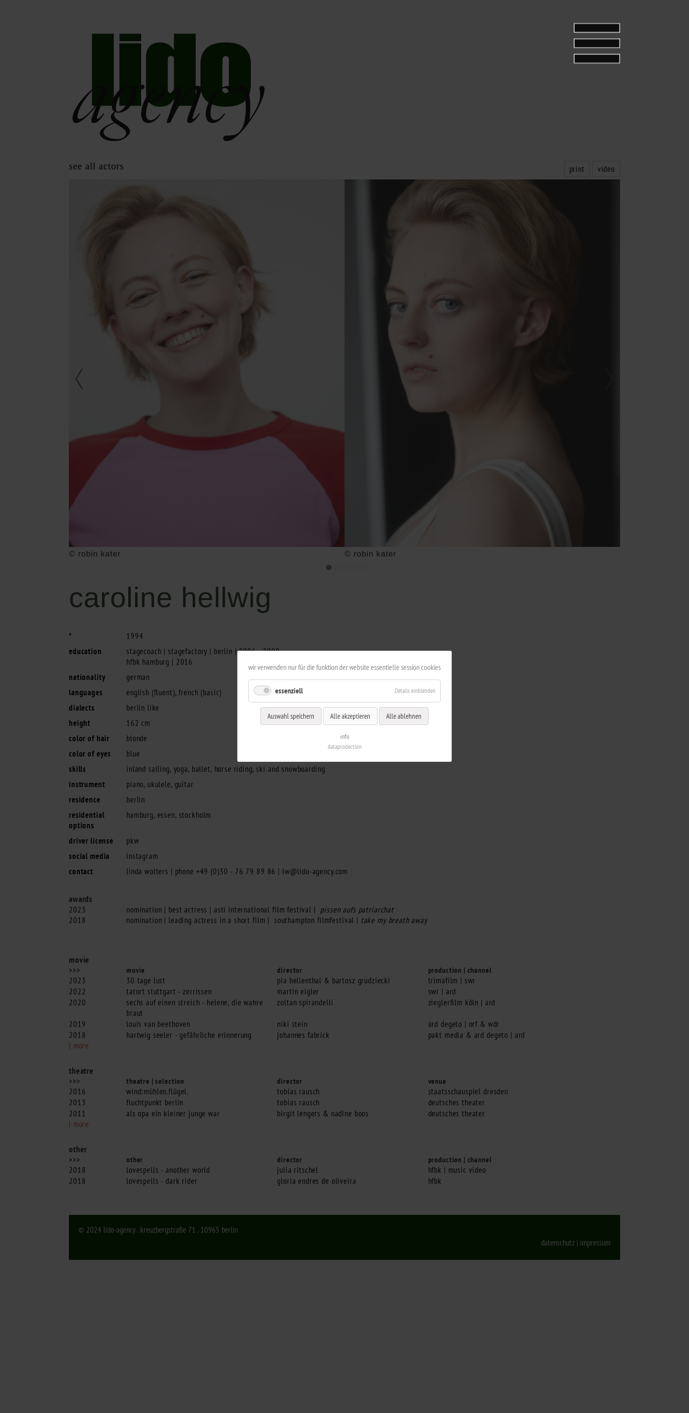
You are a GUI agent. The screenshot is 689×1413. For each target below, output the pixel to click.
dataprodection (345, 747)
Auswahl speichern (290, 716)
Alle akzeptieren (350, 716)
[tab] (560, 35)
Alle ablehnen (404, 716)
